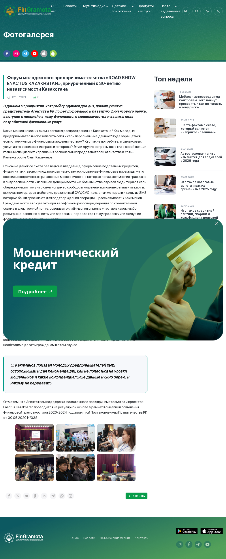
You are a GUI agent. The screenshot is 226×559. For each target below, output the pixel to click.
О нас (74, 538)
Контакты (142, 538)
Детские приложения (115, 538)
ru (185, 11)
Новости (69, 6)
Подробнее (36, 291)
